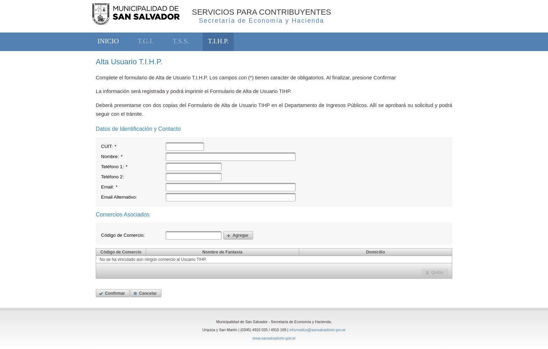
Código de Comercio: (123, 235)
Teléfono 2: (112, 176)
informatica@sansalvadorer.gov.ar (317, 330)
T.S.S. (181, 41)
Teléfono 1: (114, 166)
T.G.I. (146, 41)
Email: (109, 187)
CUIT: (108, 146)
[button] (238, 235)
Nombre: (112, 156)
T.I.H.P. (218, 41)
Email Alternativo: (119, 197)
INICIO (108, 41)
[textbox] (185, 146)
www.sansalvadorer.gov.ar (274, 338)
